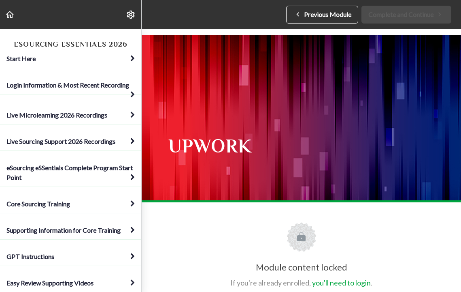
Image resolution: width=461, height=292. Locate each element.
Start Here (70, 58)
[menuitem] (131, 14)
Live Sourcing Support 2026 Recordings (70, 141)
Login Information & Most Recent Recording (70, 87)
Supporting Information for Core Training (70, 230)
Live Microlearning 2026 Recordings (70, 115)
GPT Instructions (70, 256)
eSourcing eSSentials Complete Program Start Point (70, 172)
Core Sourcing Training (70, 204)
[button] (10, 14)
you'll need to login (341, 282)
